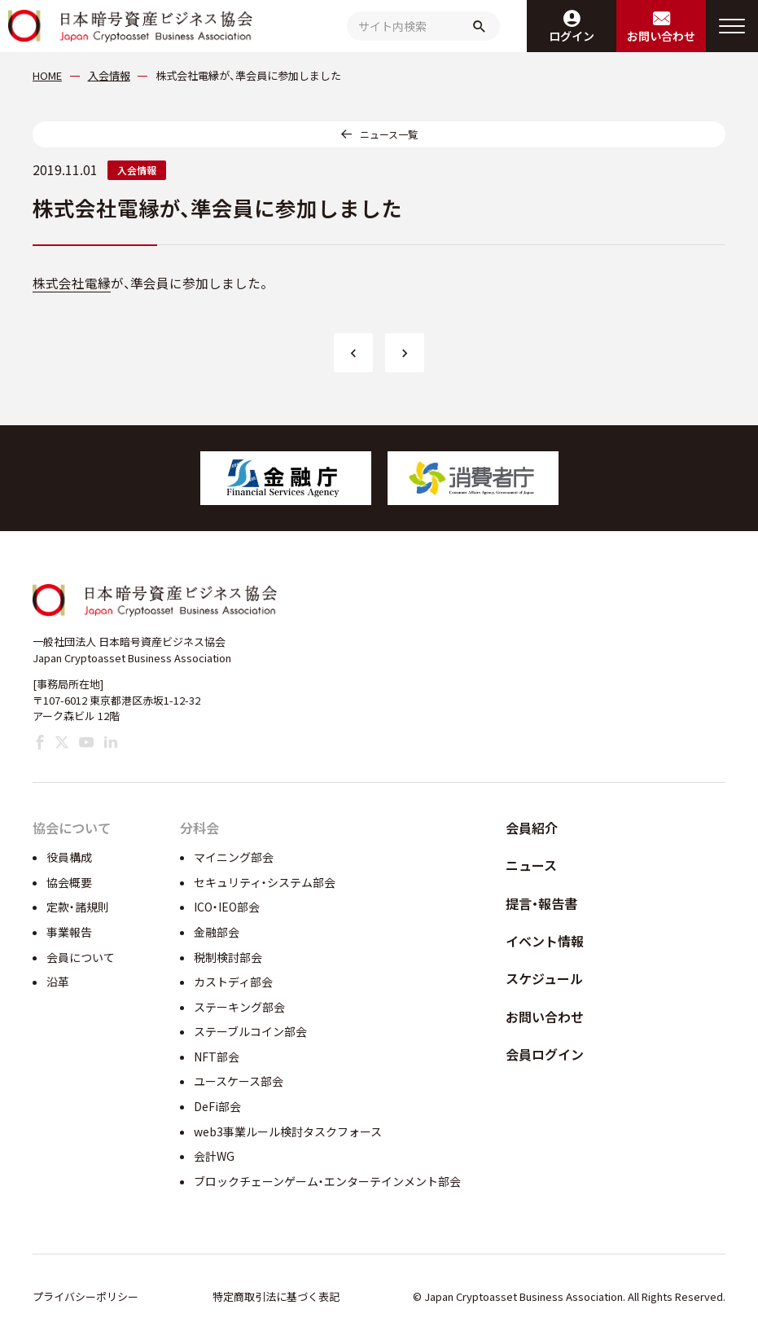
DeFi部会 (217, 1106)
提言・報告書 (541, 903)
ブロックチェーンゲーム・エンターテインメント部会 (327, 1181)
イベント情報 (545, 941)
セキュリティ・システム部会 (264, 882)
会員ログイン (545, 1054)
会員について (80, 957)
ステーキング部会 (239, 1007)
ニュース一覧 (389, 134)
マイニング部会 (234, 857)
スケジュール (544, 978)
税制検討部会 (228, 957)
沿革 (57, 981)
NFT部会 (216, 1056)
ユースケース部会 (238, 1081)
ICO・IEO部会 (227, 906)
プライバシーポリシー (85, 1296)
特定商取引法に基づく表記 (276, 1296)
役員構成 (69, 857)
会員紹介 (532, 827)
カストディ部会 (233, 981)
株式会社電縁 (72, 283)
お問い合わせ (545, 1016)
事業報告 (69, 932)
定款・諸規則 (77, 906)
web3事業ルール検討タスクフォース (288, 1131)
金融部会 (216, 932)
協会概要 (69, 882)
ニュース (531, 865)
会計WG (214, 1156)
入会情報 (136, 170)
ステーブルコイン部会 (250, 1031)
